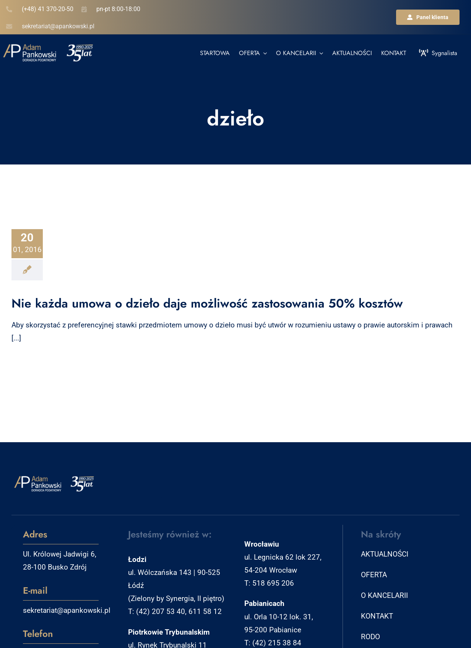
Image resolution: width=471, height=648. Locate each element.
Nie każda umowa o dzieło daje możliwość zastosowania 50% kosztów (207, 303)
